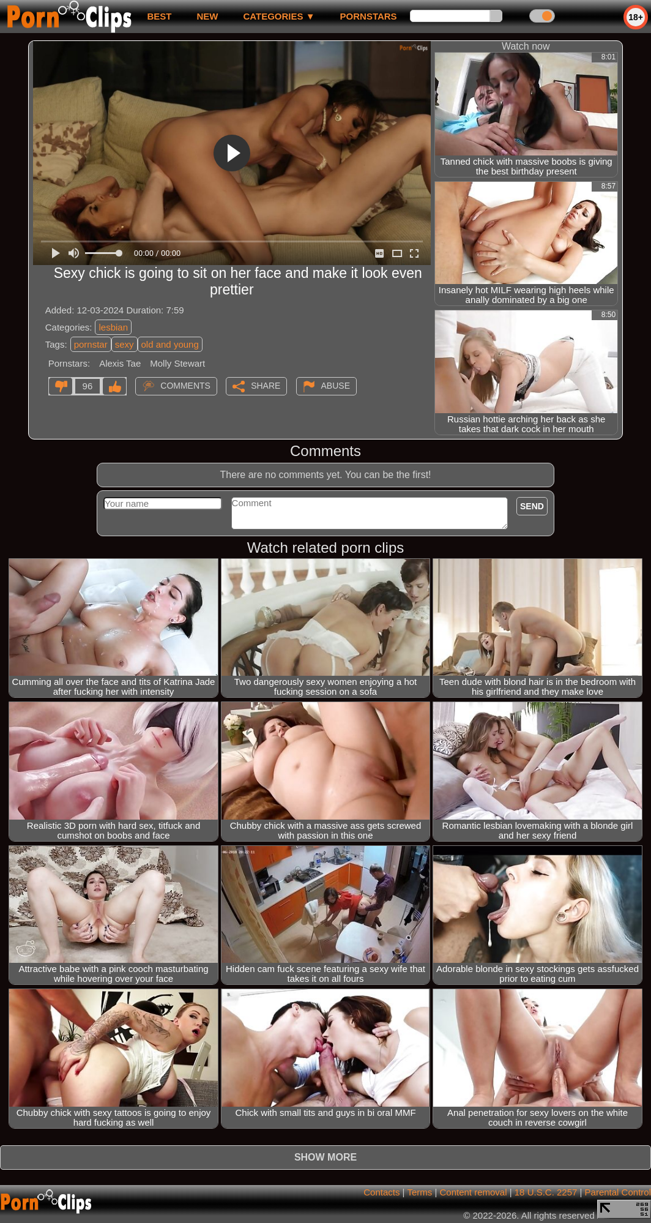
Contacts (381, 1192)
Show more (325, 1157)
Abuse (335, 386)
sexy (124, 344)
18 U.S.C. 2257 (546, 1192)
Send (532, 506)
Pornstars (368, 16)
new (207, 16)
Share (265, 386)
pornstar (91, 344)
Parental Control (618, 1192)
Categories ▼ (278, 16)
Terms (419, 1192)
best (159, 16)
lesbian (113, 327)
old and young (170, 344)
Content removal (473, 1192)
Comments (185, 386)
